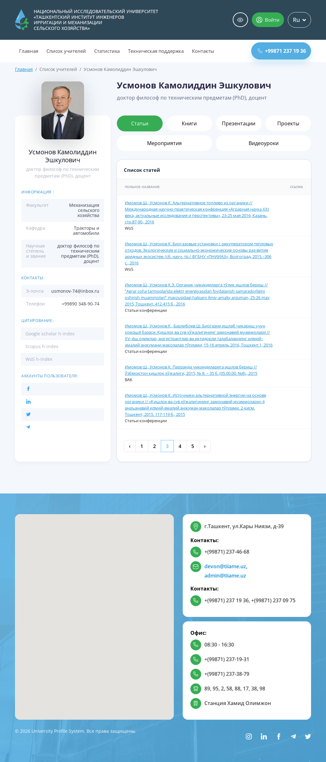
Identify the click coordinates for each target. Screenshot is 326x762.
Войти (268, 20)
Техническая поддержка (156, 51)
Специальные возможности (240, 20)
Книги (189, 123)
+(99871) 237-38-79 (226, 673)
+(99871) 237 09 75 (273, 600)
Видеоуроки (264, 143)
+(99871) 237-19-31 (226, 659)
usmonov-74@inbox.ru (75, 291)
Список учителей (66, 51)
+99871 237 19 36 (282, 50)
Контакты (203, 51)
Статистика (107, 51)
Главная (28, 51)
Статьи (139, 123)
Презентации (238, 123)
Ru (299, 20)
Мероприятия (164, 143)
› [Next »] (205, 446)
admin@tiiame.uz (225, 575)
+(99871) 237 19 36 (226, 600)
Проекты (288, 123)
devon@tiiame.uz (225, 566)
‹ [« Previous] (130, 446)
